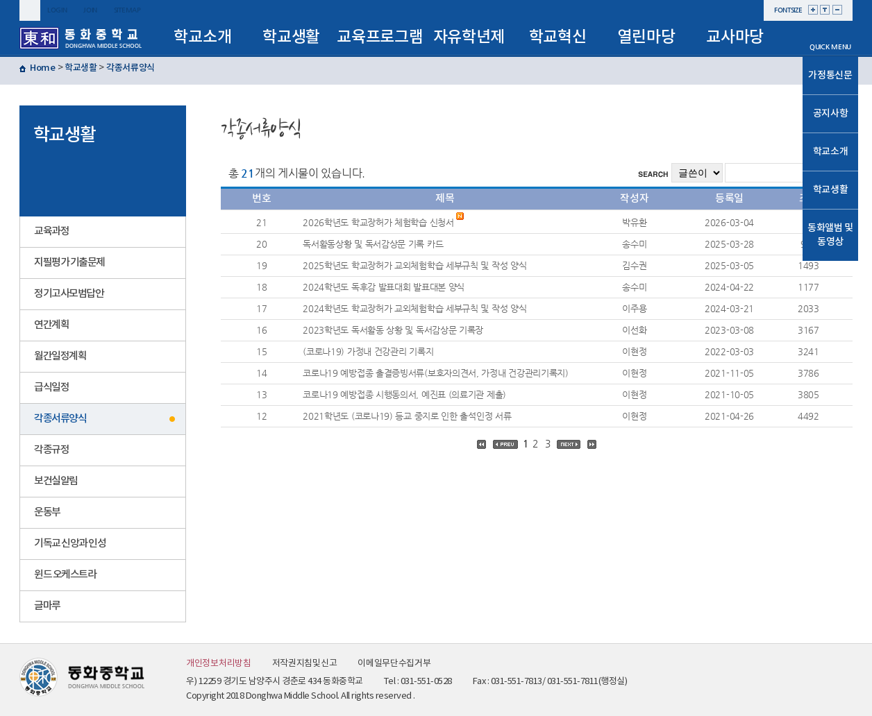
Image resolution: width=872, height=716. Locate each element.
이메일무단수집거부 (394, 663)
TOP (830, 273)
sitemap (127, 10)
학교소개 (202, 37)
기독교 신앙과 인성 (70, 543)
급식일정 (51, 387)
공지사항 (830, 113)
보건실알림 (56, 481)
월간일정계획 (60, 356)
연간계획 (51, 325)
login (57, 10)
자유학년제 (469, 37)
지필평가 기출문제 (69, 262)
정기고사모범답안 (68, 294)
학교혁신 (558, 37)
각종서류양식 (130, 68)
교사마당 (735, 37)
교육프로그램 (380, 37)
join (90, 10)
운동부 (47, 512)
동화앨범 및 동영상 (830, 235)
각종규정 (51, 450)
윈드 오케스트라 (65, 575)
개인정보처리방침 (218, 663)
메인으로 (830, 29)
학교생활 (291, 37)
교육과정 (51, 231)
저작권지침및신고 (304, 663)
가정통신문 (830, 75)
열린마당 (646, 37)
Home (43, 68)
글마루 (47, 606)
